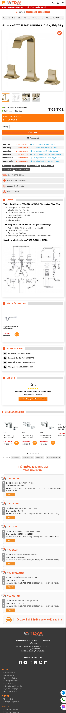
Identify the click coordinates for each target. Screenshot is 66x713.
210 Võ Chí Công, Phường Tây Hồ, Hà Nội (46, 154)
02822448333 (44, 12)
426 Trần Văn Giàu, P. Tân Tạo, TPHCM (45, 161)
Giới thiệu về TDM (9, 673)
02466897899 (19, 534)
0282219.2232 (22, 158)
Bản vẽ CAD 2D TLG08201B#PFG (19, 353)
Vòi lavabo (22, 212)
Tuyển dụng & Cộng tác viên (12, 689)
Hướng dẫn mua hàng (11, 709)
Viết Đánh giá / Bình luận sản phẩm (33, 399)
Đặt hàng (33, 132)
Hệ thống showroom (10, 681)
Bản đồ (10, 494)
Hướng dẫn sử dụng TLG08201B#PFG (21, 362)
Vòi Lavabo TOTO (33, 166)
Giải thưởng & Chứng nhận (12, 686)
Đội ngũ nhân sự (9, 675)
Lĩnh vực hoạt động (10, 678)
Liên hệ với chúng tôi (10, 691)
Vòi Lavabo (27, 18)
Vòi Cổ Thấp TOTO (47, 166)
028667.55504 (22, 148)
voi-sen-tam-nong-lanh (53, 457)
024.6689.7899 (22, 154)
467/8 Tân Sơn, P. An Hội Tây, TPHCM (44, 148)
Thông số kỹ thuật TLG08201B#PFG (20, 367)
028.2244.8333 (22, 144)
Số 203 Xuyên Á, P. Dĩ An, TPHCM (43, 144)
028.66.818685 (22, 151)
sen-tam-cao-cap (28, 457)
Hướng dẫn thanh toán (11, 712)
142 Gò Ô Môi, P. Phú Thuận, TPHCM (44, 151)
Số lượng (5, 127)
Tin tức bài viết (8, 699)
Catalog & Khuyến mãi (11, 702)
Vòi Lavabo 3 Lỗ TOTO (53, 18)
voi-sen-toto (39, 457)
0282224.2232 (22, 161)
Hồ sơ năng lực (8, 683)
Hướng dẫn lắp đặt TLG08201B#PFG (21, 358)
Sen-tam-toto (15, 457)
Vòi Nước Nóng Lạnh (19, 166)
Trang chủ (6, 18)
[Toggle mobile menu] (3, 2)
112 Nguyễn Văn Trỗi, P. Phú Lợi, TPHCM (45, 158)
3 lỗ (15, 228)
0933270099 (29, 534)
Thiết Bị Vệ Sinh (17, 18)
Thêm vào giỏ (33, 138)
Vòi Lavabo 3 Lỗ (38, 18)
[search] (53, 3)
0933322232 (31, 12)
